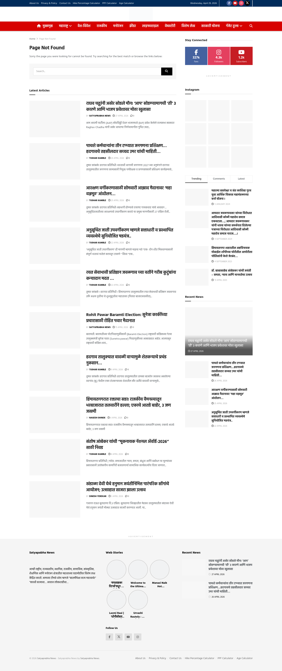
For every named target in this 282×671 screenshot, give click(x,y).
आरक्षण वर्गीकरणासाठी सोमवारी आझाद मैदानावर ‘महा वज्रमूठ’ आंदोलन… (129, 191)
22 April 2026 (116, 243)
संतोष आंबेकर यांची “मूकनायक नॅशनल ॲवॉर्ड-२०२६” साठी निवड (127, 444)
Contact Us (64, 3)
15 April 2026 (120, 327)
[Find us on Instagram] (241, 3)
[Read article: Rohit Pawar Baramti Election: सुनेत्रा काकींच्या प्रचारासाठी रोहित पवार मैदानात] (54, 330)
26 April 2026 (116, 158)
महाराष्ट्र (63, 26)
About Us (34, 3)
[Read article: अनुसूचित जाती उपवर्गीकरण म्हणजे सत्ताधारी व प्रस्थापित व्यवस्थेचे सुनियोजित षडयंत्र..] (54, 246)
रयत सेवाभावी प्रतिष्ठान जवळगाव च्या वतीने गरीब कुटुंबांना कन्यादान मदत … (131, 275)
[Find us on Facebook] (229, 3)
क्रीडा (132, 26)
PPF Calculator (109, 3)
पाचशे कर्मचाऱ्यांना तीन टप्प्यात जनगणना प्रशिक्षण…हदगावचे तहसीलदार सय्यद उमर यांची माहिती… (126, 149)
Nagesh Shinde (97, 418)
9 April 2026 (115, 369)
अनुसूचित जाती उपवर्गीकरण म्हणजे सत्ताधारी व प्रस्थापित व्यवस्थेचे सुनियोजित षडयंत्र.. (129, 233)
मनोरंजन (118, 26)
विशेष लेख (188, 26)
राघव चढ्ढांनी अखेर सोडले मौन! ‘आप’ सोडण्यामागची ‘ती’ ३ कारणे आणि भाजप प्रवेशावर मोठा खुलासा (131, 106)
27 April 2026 (120, 116)
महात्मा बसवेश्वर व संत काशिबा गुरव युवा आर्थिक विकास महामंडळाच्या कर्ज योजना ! (231, 194)
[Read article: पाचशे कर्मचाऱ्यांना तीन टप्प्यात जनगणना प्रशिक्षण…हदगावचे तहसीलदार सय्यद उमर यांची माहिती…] (54, 161)
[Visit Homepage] (141, 14)
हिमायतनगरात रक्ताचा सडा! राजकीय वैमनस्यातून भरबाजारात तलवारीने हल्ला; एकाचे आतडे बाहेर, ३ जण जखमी (128, 405)
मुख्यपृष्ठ (45, 26)
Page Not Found (47, 39)
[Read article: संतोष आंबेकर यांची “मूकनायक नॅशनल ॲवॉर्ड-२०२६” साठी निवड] (54, 457)
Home (32, 39)
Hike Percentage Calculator (86, 3)
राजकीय (102, 26)
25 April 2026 (116, 200)
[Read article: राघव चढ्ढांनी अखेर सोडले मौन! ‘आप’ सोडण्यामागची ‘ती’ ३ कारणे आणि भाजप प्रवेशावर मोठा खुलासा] (54, 119)
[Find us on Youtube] (235, 3)
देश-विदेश (84, 26)
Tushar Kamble (97, 158)
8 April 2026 (115, 418)
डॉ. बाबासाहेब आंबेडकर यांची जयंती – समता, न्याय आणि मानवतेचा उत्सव (232, 272)
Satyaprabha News (100, 116)
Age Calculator (126, 3)
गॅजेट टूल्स (232, 26)
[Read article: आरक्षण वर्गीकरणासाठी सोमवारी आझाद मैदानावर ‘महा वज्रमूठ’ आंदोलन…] (54, 203)
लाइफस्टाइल (150, 26)
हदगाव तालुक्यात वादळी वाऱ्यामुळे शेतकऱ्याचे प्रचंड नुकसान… (126, 360)
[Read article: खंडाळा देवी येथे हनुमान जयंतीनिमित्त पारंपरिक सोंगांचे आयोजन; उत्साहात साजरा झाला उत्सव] (54, 499)
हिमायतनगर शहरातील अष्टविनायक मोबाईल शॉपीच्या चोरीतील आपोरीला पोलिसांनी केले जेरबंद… (232, 252)
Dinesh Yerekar (98, 496)
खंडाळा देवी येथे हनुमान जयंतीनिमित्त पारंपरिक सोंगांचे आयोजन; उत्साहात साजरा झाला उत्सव (127, 487)
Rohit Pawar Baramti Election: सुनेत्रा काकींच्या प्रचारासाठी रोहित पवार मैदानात (126, 318)
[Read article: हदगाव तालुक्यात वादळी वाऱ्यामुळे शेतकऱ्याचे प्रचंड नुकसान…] (54, 372)
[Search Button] (251, 26)
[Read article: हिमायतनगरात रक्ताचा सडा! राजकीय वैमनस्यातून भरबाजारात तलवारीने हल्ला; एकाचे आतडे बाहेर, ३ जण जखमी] (54, 415)
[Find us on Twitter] (247, 3)
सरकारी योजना (211, 25)
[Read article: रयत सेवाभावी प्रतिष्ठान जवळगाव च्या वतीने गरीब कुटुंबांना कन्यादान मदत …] (54, 288)
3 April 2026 (115, 496)
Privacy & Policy (49, 3)
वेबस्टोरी (170, 26)
